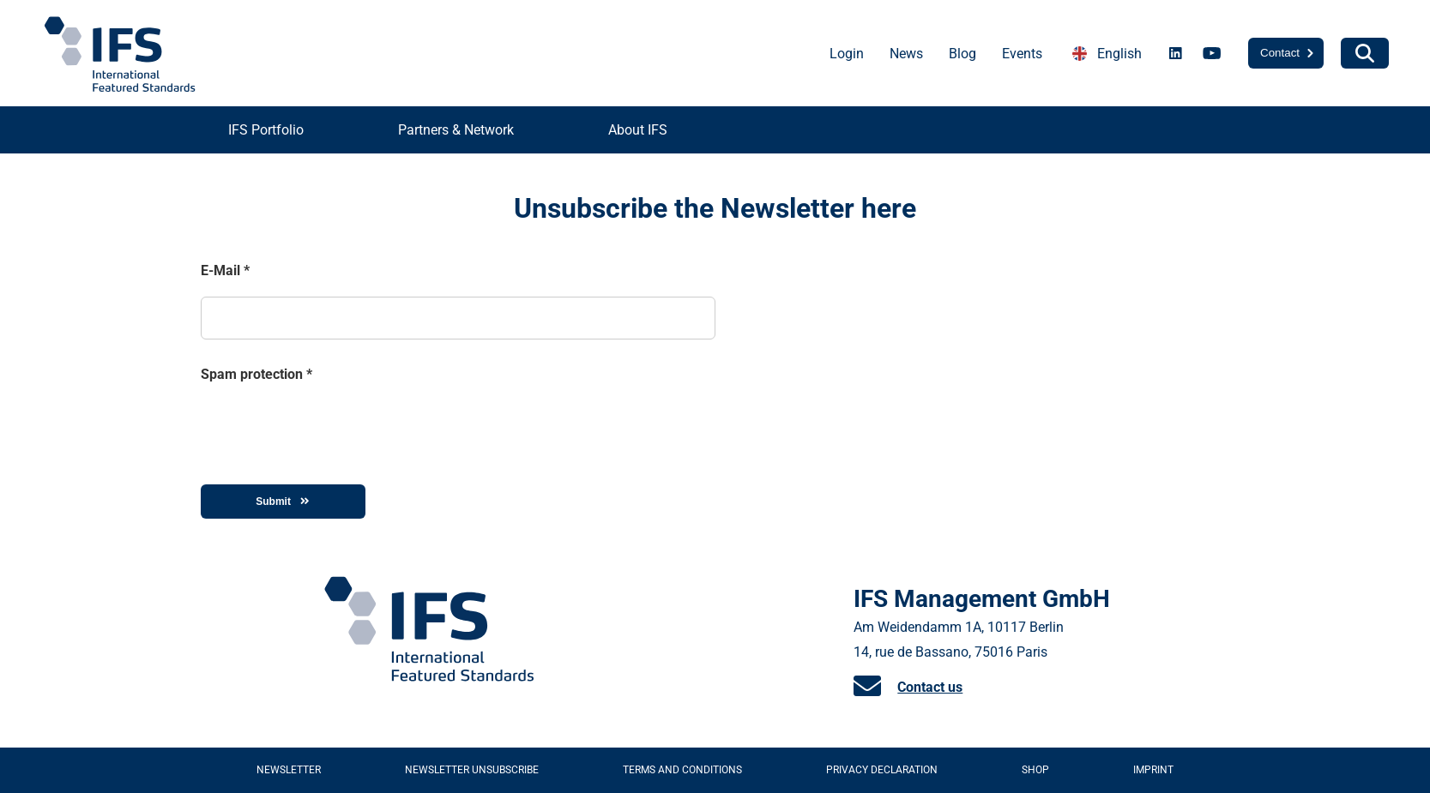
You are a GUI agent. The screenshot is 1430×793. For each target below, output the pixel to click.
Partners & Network (456, 130)
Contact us (929, 687)
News (906, 53)
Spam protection (256, 374)
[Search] (1365, 53)
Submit (283, 502)
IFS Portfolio (266, 130)
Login (847, 53)
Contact (1280, 52)
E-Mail (225, 270)
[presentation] (331, 426)
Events (1022, 53)
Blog (962, 53)
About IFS (637, 130)
